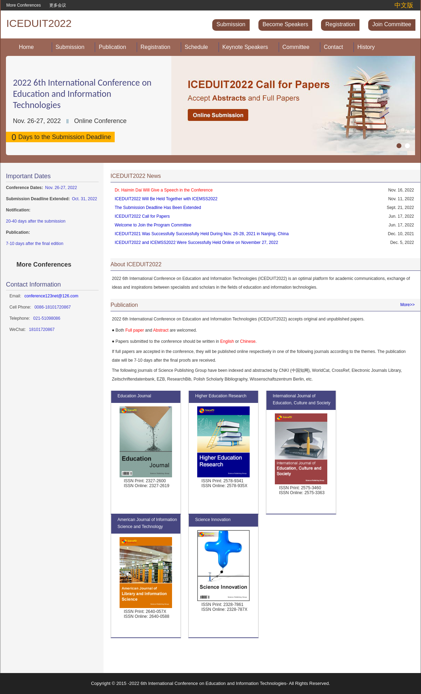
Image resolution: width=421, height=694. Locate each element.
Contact (333, 47)
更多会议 (57, 5)
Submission (230, 24)
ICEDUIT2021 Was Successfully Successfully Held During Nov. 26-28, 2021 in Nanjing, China (202, 233)
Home (26, 47)
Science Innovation (212, 519)
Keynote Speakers (245, 47)
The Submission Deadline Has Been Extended (158, 207)
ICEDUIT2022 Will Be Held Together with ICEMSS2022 (166, 198)
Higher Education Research (221, 395)
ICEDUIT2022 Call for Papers (142, 216)
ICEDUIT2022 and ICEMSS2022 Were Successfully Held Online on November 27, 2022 (196, 242)
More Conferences (23, 5)
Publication (112, 47)
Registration (340, 24)
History (366, 47)
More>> (407, 304)
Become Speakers (285, 24)
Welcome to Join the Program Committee (153, 225)
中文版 (403, 5)
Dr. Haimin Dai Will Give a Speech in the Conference (164, 190)
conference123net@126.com (51, 296)
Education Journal (134, 395)
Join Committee (391, 24)
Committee (296, 47)
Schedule (196, 47)
